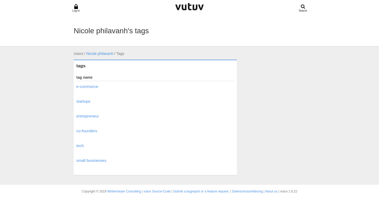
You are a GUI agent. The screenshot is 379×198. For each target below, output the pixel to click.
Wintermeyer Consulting (124, 191)
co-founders (86, 131)
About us (271, 191)
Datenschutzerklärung (247, 191)
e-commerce (87, 86)
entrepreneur (87, 116)
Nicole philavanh (99, 53)
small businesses (91, 160)
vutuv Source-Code (157, 191)
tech (80, 145)
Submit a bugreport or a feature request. (201, 191)
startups (83, 101)
